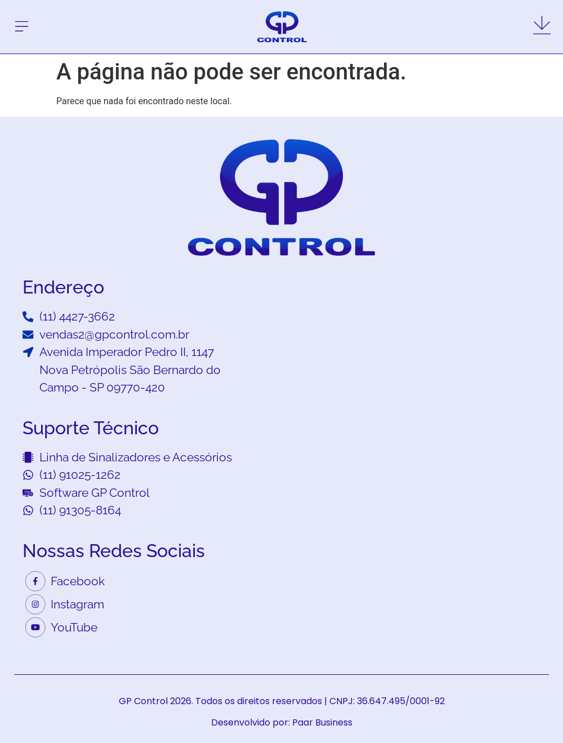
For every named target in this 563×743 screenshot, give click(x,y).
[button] (22, 27)
